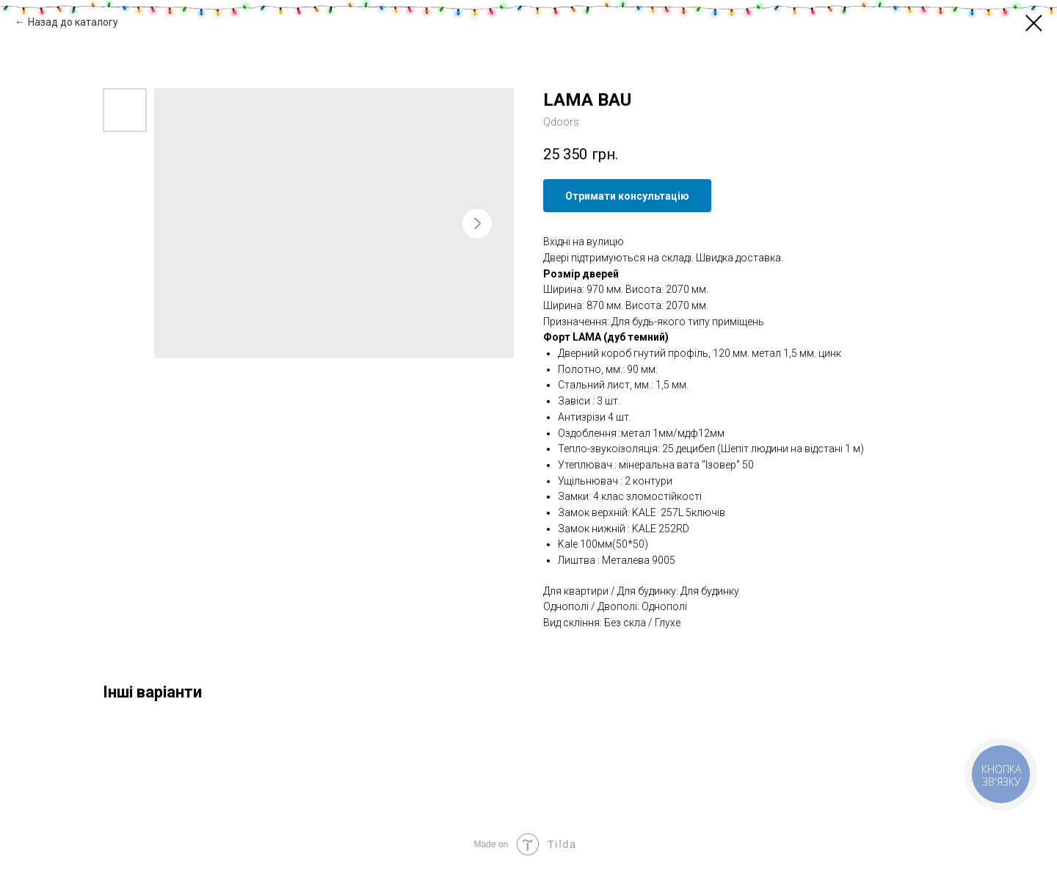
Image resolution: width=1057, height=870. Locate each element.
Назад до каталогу (73, 22)
